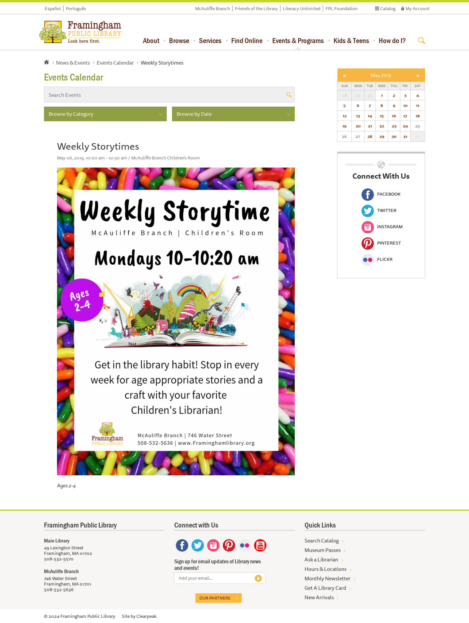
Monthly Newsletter (327, 578)
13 (358, 115)
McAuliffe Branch (212, 8)
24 (405, 126)
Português (76, 8)
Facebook (381, 194)
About (151, 40)
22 (381, 126)
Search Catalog (322, 540)
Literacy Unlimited (301, 8)
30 (393, 136)
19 (344, 126)
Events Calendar (115, 62)
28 (369, 136)
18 (418, 115)
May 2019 (381, 75)
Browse (179, 40)
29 (381, 136)
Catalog (387, 8)
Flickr (377, 259)
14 (370, 115)
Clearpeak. (146, 616)
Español (53, 8)
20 (358, 126)
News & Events (73, 62)
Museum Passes (323, 550)
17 (405, 115)
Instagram (382, 226)
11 (417, 105)
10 (405, 105)
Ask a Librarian (321, 559)
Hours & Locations (326, 569)
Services (210, 40)
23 (394, 126)
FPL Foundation (341, 8)
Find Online (247, 40)
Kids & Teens (351, 40)
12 (345, 115)
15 (382, 115)
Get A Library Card (325, 588)
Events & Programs (298, 40)
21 (370, 126)
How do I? (392, 40)
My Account (417, 8)
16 (394, 115)
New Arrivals (319, 597)
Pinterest (381, 242)
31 (405, 136)
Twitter (379, 210)
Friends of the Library (256, 8)
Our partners (214, 598)
